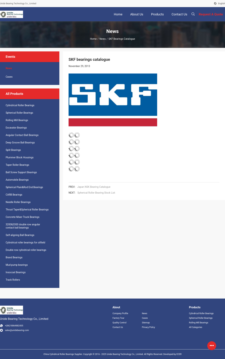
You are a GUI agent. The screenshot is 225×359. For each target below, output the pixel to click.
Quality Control (119, 322)
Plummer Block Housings (19, 157)
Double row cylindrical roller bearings (26, 250)
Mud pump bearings (17, 264)
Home (93, 38)
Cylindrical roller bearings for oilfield (25, 242)
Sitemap (146, 322)
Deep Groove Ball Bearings (20, 142)
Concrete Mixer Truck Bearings (22, 217)
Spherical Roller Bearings (19, 112)
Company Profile (120, 313)
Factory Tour (118, 318)
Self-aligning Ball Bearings (20, 235)
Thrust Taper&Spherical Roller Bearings (27, 209)
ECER (179, 354)
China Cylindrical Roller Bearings (58, 354)
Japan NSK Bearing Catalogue (93, 186)
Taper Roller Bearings (17, 164)
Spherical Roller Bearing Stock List (96, 192)
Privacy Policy (148, 327)
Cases (9, 76)
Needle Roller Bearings (18, 202)
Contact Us (117, 327)
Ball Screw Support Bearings (21, 172)
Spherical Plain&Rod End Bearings (24, 187)
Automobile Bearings (17, 179)
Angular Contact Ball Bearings (22, 135)
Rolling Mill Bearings (17, 120)
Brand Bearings (14, 257)
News (102, 38)
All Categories (195, 327)
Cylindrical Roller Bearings (20, 105)
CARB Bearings (14, 194)
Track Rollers (13, 279)
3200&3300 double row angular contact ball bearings (23, 226)
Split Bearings (13, 150)
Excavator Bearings (16, 127)
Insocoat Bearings (16, 272)
